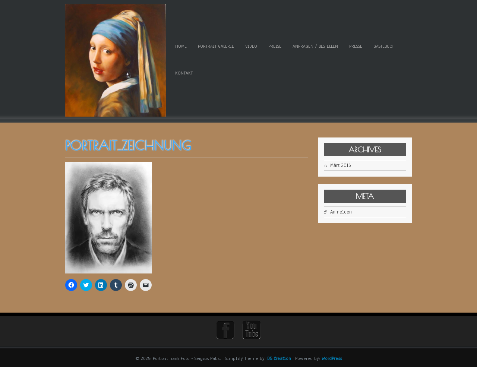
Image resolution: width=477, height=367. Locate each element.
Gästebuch (384, 46)
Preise (274, 46)
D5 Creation (279, 358)
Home (181, 46)
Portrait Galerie (216, 46)
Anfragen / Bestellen (315, 46)
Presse (355, 46)
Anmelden (341, 212)
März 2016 (340, 165)
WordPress (332, 358)
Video (251, 46)
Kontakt (184, 73)
